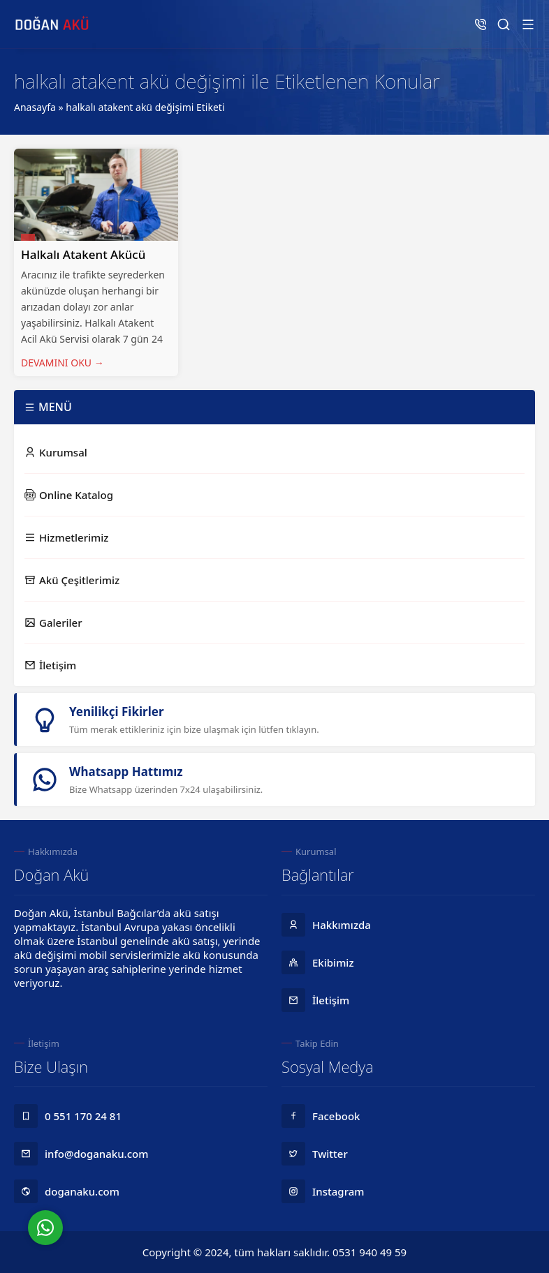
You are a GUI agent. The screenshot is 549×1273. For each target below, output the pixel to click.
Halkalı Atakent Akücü (83, 254)
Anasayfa (35, 107)
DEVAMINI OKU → (62, 362)
